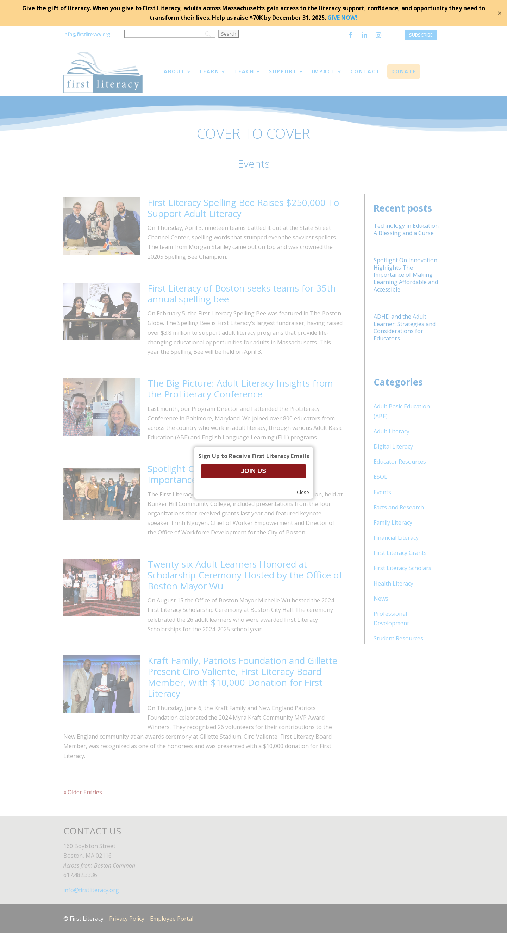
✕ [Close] (499, 13)
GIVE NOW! (342, 17)
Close (303, 492)
